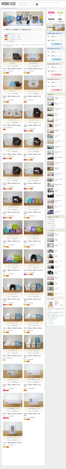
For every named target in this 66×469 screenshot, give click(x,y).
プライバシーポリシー (52, 319)
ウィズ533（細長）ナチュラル (12, 408)
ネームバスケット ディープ (12, 177)
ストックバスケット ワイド (12, 235)
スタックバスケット (13, 120)
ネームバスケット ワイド (13, 148)
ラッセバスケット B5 (33, 322)
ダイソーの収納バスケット (12, 35)
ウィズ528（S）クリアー (13, 379)
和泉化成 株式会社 (51, 223)
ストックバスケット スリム (33, 206)
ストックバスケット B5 (33, 235)
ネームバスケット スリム (33, 120)
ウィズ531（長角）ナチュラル (33, 379)
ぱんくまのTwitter (51, 323)
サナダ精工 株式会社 (51, 221)
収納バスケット (9, 8)
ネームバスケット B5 (33, 177)
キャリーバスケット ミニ (33, 91)
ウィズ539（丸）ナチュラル (12, 437)
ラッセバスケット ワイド (13, 322)
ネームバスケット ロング (33, 148)
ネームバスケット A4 (12, 206)
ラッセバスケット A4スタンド (33, 350)
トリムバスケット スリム (33, 264)
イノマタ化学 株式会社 (52, 225)
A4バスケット (13, 91)
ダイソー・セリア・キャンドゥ (19, 33)
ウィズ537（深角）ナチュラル (33, 408)
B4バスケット (13, 63)
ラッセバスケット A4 (12, 350)
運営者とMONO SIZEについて (53, 317)
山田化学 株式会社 (51, 219)
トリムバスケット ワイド (13, 293)
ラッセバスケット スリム (33, 293)
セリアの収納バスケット (12, 37)
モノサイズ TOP (3, 8)
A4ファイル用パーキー (33, 63)
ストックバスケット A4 (12, 264)
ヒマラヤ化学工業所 (51, 227)
